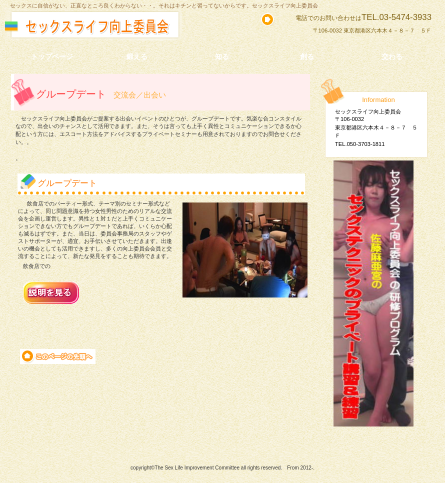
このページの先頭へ (58, 356)
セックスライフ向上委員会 (113, 27)
